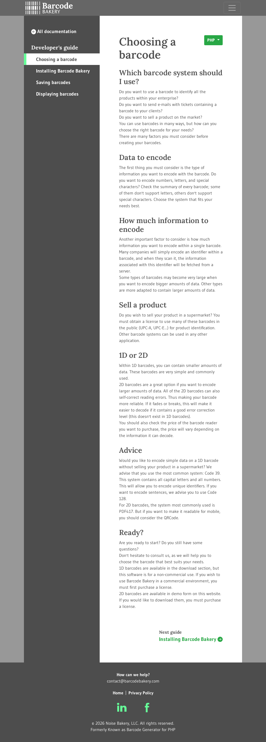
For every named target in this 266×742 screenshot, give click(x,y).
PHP (211, 40)
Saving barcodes (53, 82)
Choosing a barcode (56, 59)
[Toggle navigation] (232, 8)
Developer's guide (54, 47)
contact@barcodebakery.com (133, 681)
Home (118, 693)
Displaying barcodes (57, 94)
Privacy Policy (140, 693)
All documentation (53, 31)
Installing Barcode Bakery (63, 71)
